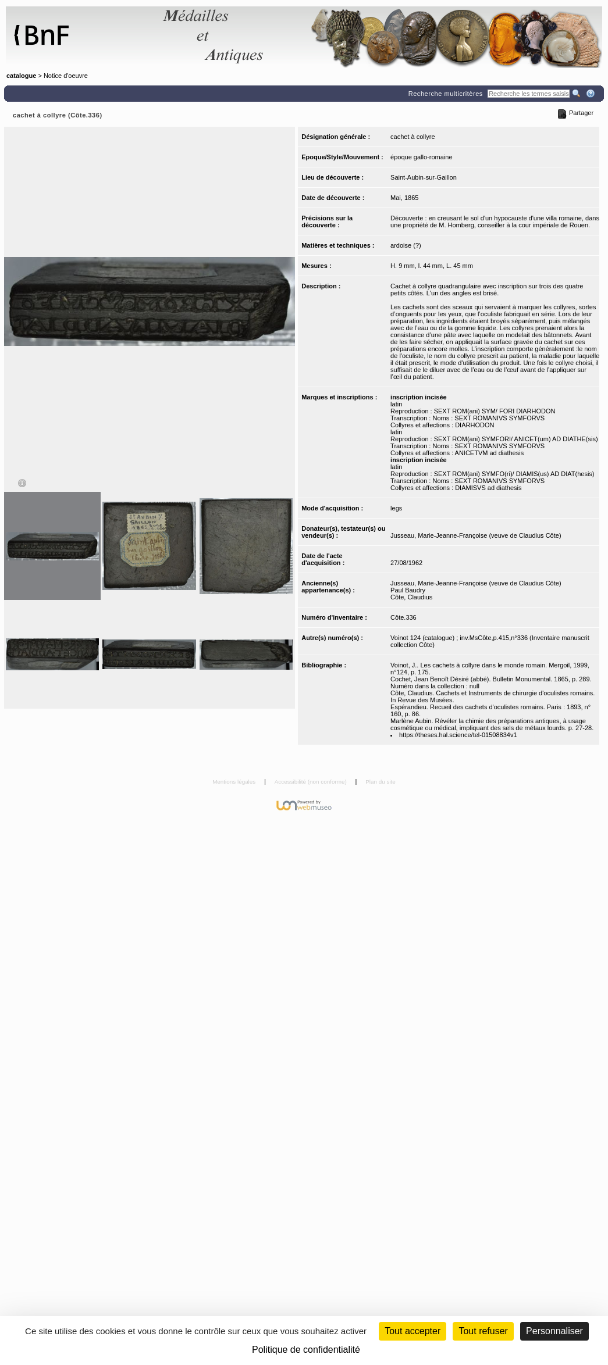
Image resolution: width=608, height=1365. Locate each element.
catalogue (21, 75)
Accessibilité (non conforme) (312, 781)
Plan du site (380, 781)
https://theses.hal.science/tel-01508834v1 (458, 734)
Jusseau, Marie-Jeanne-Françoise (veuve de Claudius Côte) (475, 535)
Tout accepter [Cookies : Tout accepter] (412, 1331)
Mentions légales (234, 781)
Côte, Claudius (411, 597)
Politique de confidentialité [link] (306, 1350)
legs (396, 508)
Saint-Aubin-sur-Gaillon (423, 177)
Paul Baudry (407, 590)
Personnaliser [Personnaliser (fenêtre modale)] (554, 1331)
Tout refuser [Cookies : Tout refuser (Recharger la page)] (482, 1331)
